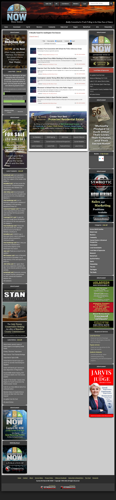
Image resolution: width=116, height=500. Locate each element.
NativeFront (86, 27)
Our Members (37, 137)
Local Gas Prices (95, 336)
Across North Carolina (96, 229)
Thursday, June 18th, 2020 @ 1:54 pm (49, 83)
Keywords (95, 478)
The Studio (93, 272)
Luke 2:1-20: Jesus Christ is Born (99, 81)
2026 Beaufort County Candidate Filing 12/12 (101, 90)
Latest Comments (37, 146)
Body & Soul (64, 27)
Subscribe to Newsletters (75, 478)
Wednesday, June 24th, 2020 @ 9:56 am (49, 74)
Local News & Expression (97, 250)
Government (16, 27)
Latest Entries (79, 146)
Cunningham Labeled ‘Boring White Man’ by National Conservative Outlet (61, 78)
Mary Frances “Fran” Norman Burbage (14, 354)
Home (6, 27)
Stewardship (108, 27)
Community (51, 27)
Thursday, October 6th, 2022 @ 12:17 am (50, 54)
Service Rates (39, 478)
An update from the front (10, 399)
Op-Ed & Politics (95, 258)
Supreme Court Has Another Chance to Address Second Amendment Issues (59, 69)
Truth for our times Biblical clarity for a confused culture (14, 388)
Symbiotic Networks (96, 352)
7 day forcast (104, 154)
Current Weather (79, 141)
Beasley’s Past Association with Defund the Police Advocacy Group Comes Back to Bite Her (59, 50)
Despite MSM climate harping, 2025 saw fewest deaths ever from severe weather (14, 375)
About (31, 478)
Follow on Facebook (60, 478)
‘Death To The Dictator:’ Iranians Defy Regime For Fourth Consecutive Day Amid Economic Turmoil (14, 382)
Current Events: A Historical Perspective (58, 141)
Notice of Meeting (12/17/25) (98, 78)
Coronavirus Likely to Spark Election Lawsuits (52, 97)
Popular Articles (95, 345)
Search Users (34, 36)
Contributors (65, 4)
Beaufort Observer (79, 137)
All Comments (7, 281)
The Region (93, 269)
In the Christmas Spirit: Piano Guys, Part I (100, 85)
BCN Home (65, 137)
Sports (92, 261)
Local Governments (96, 248)
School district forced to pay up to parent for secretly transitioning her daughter (13, 362)
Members (76, 4)
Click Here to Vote (9, 110)
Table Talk (48, 4)
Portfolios (37, 141)
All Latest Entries (8, 402)
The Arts (92, 267)
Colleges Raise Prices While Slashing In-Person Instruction (56, 58)
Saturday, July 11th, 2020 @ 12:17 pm (49, 64)
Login (84, 4)
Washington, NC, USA (101, 162)
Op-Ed (28, 27)
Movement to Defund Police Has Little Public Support (55, 88)
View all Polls (20, 111)
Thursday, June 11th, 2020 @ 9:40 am (49, 93)
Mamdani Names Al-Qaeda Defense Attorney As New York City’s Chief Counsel (13, 394)
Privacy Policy (49, 478)
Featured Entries (65, 146)
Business (39, 27)
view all (19, 71)
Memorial (93, 253)
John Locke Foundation (80, 54)
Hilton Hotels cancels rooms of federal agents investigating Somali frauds (13, 346)
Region (75, 27)
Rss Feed (88, 478)
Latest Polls (50, 146)
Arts (97, 27)
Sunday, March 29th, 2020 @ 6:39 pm (49, 103)
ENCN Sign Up (51, 137)
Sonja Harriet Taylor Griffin (11, 357)
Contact (25, 478)
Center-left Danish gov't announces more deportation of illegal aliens (13, 369)
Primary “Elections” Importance (12, 351)
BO (56, 4)
